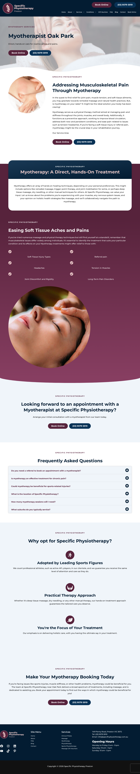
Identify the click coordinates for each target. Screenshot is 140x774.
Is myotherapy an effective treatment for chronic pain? (38, 478)
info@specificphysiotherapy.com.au (114, 737)
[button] (73, 12)
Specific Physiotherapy (98, 192)
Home (64, 12)
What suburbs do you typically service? (30, 509)
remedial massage (44, 189)
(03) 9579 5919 (125, 4)
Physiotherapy (66, 744)
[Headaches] (10, 262)
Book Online (101, 4)
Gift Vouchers (103, 12)
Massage (64, 738)
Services (80, 12)
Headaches (39, 268)
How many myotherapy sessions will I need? (33, 502)
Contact (123, 12)
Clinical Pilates (66, 736)
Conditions (91, 12)
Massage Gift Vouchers (68, 749)
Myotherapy (58, 112)
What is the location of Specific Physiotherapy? (35, 494)
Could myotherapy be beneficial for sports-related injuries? (40, 486)
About (71, 12)
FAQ (111, 12)
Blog (116, 12)
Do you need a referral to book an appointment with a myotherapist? (46, 470)
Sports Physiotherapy (68, 747)
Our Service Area (60, 133)
